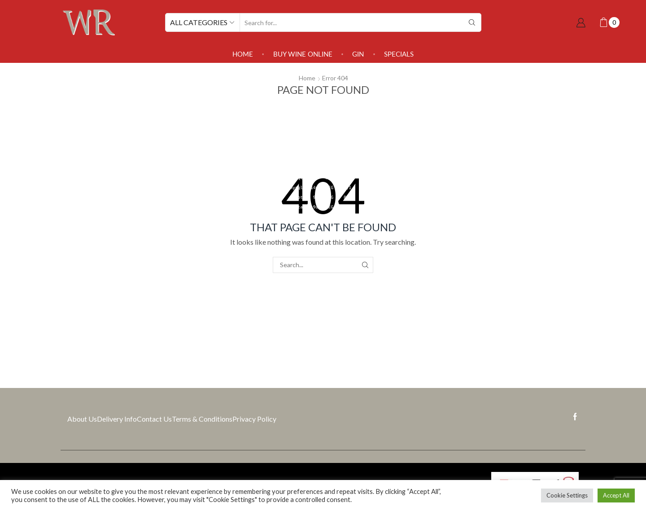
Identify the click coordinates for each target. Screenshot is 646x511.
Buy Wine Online (302, 54)
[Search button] (472, 22)
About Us (82, 418)
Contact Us (154, 418)
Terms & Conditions (202, 418)
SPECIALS (399, 54)
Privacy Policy (254, 418)
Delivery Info (117, 418)
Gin (358, 54)
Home (242, 54)
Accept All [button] (616, 495)
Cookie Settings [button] (567, 495)
